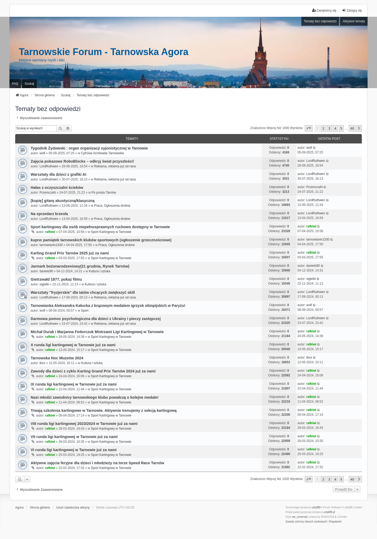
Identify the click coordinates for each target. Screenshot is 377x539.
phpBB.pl (329, 512)
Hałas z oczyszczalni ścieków (57, 187)
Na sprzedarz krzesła (49, 214)
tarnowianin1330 (51, 245)
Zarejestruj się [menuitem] (324, 10)
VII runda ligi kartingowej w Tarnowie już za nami (74, 437)
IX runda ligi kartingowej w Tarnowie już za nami (74, 384)
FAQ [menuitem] (15, 84)
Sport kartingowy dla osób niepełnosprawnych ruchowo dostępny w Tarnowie (100, 227)
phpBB (316, 507)
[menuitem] (306, 521)
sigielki (44, 284)
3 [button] (329, 128)
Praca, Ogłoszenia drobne (112, 205)
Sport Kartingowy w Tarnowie (111, 232)
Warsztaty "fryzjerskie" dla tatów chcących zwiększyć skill (83, 292)
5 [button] (341, 128)
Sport (84, 310)
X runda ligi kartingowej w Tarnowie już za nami (73, 345)
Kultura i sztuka (99, 271)
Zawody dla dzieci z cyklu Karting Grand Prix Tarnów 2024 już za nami (93, 371)
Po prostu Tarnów (104, 192)
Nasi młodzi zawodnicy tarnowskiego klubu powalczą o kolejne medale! (95, 397)
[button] (309, 128)
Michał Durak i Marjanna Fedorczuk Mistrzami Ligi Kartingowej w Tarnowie (97, 332)
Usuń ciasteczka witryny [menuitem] (73, 507)
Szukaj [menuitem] (29, 84)
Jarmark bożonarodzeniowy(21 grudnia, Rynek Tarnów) (80, 266)
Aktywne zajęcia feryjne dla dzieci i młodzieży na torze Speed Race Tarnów (97, 463)
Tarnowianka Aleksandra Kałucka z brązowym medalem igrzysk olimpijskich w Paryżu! (108, 305)
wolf (42, 153)
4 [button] (335, 128)
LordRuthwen (49, 166)
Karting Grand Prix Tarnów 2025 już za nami (70, 253)
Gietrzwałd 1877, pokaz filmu (56, 279)
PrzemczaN (48, 192)
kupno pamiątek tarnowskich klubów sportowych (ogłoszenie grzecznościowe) (101, 240)
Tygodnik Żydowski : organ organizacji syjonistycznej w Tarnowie (89, 148)
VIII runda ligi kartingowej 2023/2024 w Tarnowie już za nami (84, 423)
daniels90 (46, 271)
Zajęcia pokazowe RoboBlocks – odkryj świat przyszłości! (82, 161)
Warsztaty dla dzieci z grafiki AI (58, 174)
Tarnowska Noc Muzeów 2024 (57, 358)
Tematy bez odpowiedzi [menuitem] (320, 21)
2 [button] (323, 128)
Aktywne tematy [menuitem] (354, 21)
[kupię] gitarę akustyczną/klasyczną (63, 201)
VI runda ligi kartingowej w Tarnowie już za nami (74, 450)
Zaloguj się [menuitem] (352, 10)
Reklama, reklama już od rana (115, 166)
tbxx (42, 363)
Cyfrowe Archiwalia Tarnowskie (102, 153)
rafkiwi (50, 232)
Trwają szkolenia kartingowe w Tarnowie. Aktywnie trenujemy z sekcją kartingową (103, 410)
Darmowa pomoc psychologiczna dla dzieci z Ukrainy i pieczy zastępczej (96, 319)
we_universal (299, 516)
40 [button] (352, 128)
